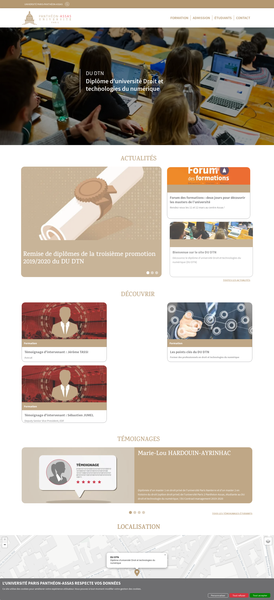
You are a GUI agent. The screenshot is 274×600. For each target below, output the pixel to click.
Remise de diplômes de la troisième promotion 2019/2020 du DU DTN (65, 267)
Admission (201, 18)
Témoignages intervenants (39, 560)
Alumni (188, 547)
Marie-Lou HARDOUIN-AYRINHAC (188, 398)
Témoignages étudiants (196, 550)
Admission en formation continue (141, 550)
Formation (179, 18)
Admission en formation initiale (140, 547)
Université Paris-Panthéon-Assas (43, 4)
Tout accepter (260, 595)
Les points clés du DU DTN (124, 353)
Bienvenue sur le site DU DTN (204, 261)
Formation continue (89, 550)
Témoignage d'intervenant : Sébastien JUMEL (214, 355)
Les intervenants (34, 557)
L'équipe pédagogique (37, 553)
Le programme (33, 550)
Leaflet (228, 539)
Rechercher (67, 4)
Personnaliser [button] (218, 595)
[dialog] (137, 589)
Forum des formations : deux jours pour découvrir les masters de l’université (207, 208)
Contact (243, 18)
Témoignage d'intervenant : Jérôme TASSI (56, 353)
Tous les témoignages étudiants (232, 459)
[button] (138, 280)
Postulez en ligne (133, 553)
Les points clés (33, 547)
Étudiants (223, 18)
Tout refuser (239, 595)
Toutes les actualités (236, 288)
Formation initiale (88, 547)
